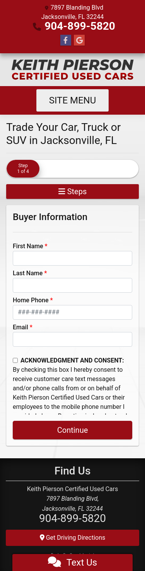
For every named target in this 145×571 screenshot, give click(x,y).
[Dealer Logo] (73, 69)
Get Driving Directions (73, 537)
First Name (28, 246)
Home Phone (31, 300)
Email (20, 327)
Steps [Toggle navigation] (72, 191)
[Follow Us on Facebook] (65, 40)
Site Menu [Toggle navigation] (72, 100)
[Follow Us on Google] (79, 40)
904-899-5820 (79, 26)
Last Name (28, 273)
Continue (72, 430)
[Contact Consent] (15, 360)
